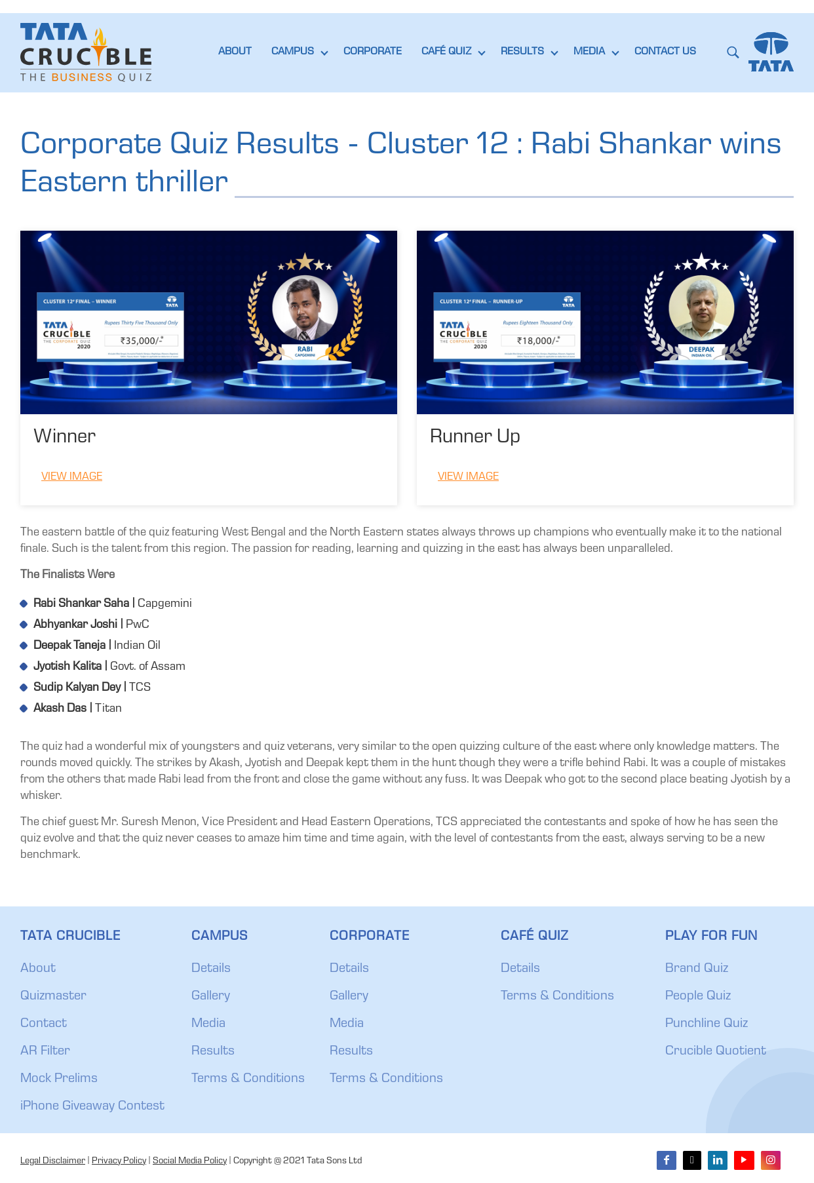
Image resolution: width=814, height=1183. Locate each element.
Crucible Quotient (715, 1051)
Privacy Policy (119, 1161)
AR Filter (45, 1051)
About (38, 969)
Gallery (210, 996)
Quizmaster (53, 996)
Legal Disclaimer (52, 1161)
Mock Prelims (59, 1079)
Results (213, 1051)
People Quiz (698, 996)
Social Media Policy (190, 1161)
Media (208, 1024)
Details (211, 969)
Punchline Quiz (706, 1024)
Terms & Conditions (248, 1079)
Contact (43, 1024)
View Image (71, 477)
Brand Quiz (696, 969)
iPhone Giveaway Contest (92, 1107)
